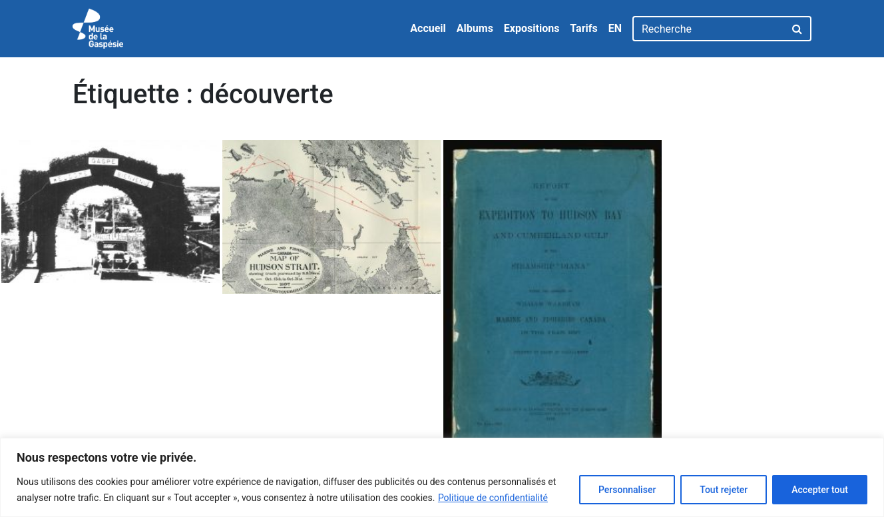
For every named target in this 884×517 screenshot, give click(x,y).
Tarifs (583, 28)
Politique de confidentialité (493, 497)
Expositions (532, 28)
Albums (475, 28)
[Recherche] (708, 28)
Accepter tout (819, 489)
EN (615, 28)
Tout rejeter (724, 489)
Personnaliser (627, 489)
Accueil (428, 28)
